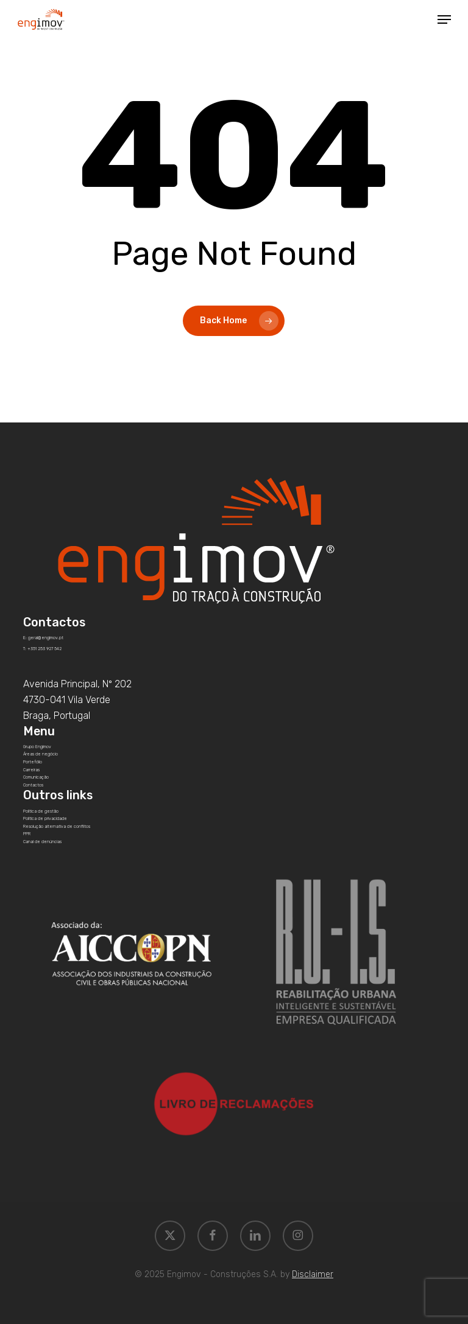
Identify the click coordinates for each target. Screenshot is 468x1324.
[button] (444, 19)
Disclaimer (312, 1274)
